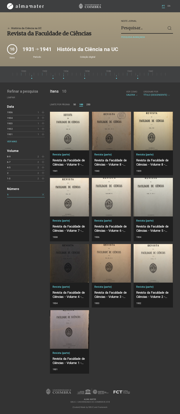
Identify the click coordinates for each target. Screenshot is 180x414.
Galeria (132, 93)
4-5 (9, 167)
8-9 (9, 156)
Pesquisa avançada (133, 37)
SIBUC (91, 407)
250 (88, 104)
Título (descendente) (156, 93)
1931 (10, 134)
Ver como (131, 92)
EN (169, 6)
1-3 (9, 178)
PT (163, 6)
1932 (10, 128)
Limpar (11, 97)
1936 (10, 112)
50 (74, 104)
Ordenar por (150, 92)
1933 (10, 123)
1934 (10, 117)
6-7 (9, 162)
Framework (102, 407)
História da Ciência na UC (24, 28)
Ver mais (12, 141)
